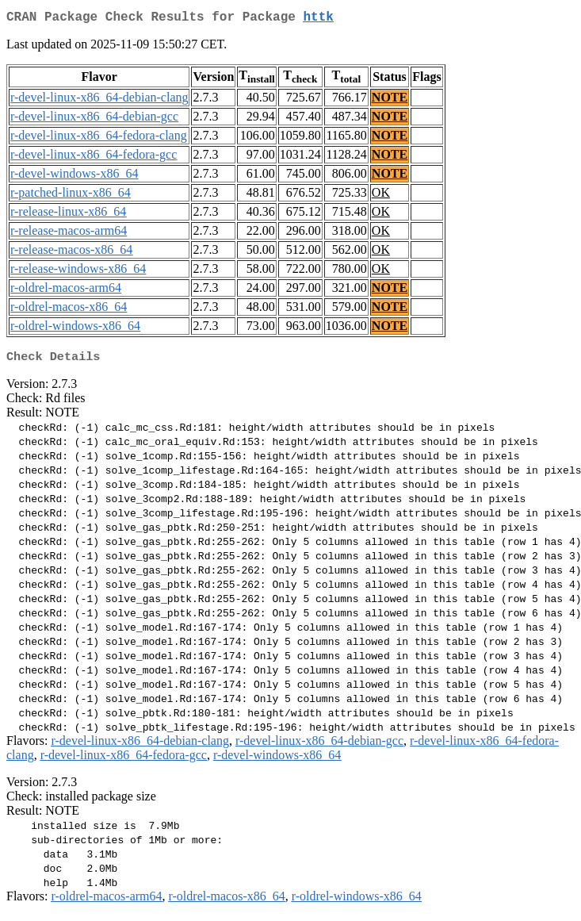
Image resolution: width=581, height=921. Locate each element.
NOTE (389, 100)
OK (381, 195)
